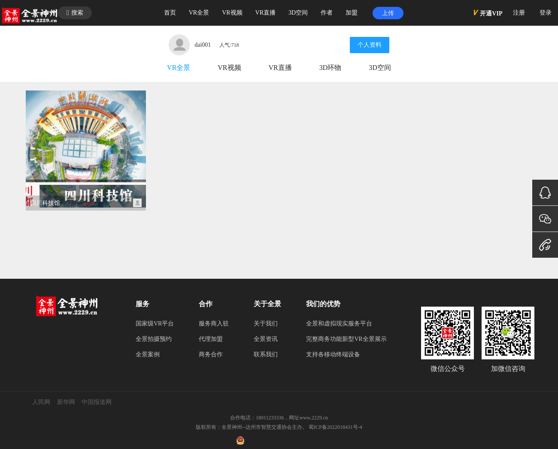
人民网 (41, 402)
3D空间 (380, 67)
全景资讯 (266, 339)
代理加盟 (211, 339)
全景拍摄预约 (154, 339)
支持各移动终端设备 (333, 354)
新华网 (66, 402)
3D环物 (330, 67)
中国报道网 (97, 402)
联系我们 (266, 354)
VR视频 (229, 67)
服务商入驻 (214, 323)
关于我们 (266, 323)
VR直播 (280, 67)
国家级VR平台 (155, 323)
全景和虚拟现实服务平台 (339, 323)
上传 (388, 13)
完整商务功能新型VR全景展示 (346, 339)
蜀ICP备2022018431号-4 (335, 427)
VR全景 (178, 67)
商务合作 (211, 354)
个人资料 (370, 45)
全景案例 (148, 354)
